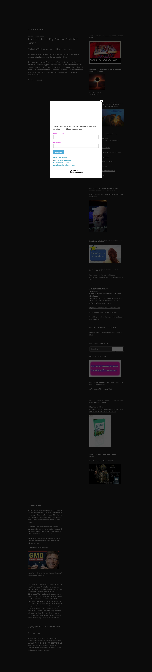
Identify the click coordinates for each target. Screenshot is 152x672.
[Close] (101, 101)
